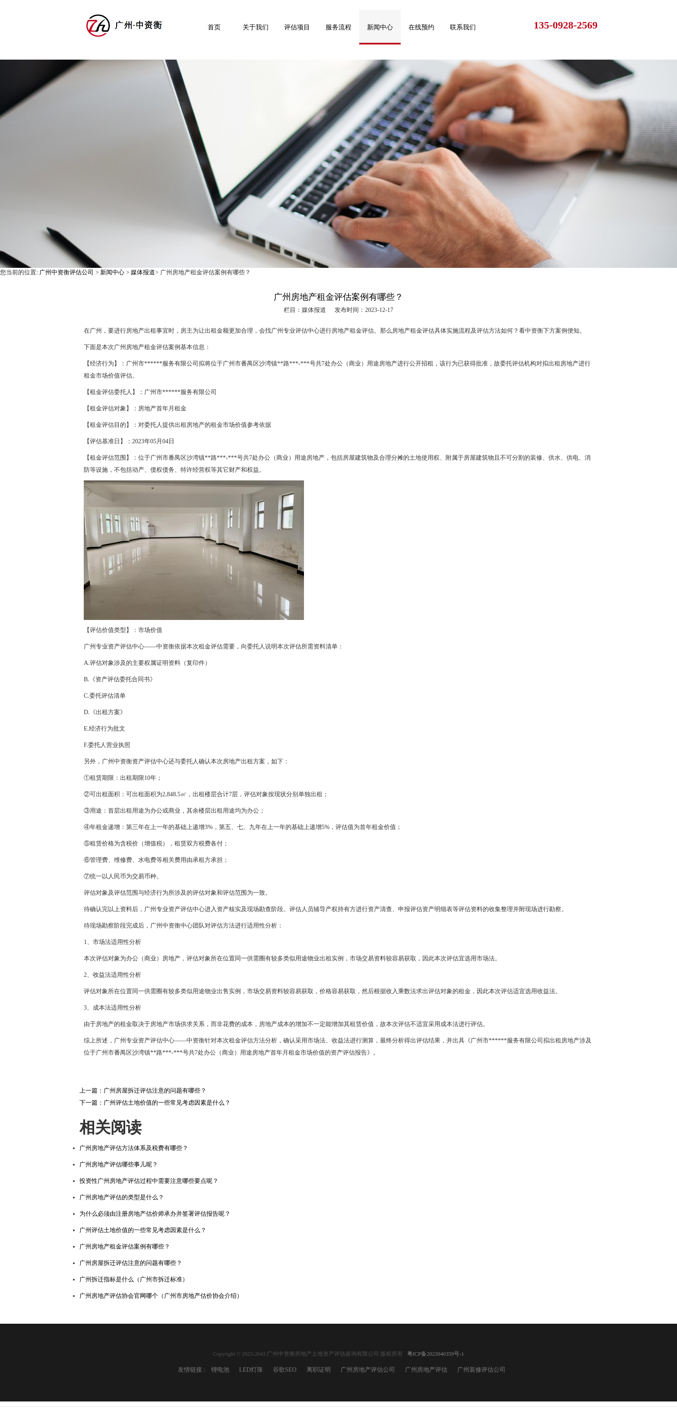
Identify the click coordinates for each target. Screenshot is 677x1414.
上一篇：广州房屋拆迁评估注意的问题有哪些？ (142, 1090)
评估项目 (297, 27)
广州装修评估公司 (481, 1369)
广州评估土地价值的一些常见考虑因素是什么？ (142, 1230)
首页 (214, 27)
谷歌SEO (284, 1369)
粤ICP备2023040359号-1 (435, 1354)
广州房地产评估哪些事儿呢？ (118, 1164)
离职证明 (319, 1369)
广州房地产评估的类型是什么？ (121, 1197)
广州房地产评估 (426, 1369)
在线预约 (421, 27)
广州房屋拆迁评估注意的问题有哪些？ (130, 1263)
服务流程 (338, 27)
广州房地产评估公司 (368, 1369)
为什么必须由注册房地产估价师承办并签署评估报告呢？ (155, 1214)
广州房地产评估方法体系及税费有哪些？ (133, 1148)
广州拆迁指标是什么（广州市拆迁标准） (133, 1279)
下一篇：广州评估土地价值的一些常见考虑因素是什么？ (155, 1102)
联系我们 (463, 27)
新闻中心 (380, 27)
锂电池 (220, 1369)
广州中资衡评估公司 (66, 272)
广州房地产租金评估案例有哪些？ (124, 1246)
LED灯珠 (251, 1369)
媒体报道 (143, 272)
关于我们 (256, 27)
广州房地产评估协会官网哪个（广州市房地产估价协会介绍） (161, 1296)
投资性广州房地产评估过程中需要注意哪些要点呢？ (148, 1181)
